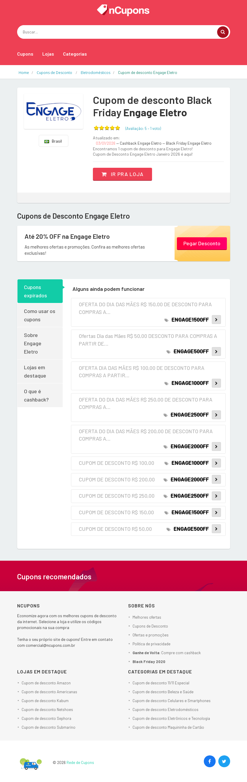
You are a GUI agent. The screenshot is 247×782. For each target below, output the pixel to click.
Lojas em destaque (35, 371)
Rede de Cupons (80, 762)
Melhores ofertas (147, 617)
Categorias (75, 54)
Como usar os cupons (39, 315)
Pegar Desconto (201, 243)
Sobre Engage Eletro (32, 343)
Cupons (25, 54)
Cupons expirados (35, 291)
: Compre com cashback (167, 652)
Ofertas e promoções (151, 634)
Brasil (53, 140)
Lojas (48, 54)
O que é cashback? (36, 395)
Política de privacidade (151, 643)
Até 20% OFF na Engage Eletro (68, 236)
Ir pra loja (123, 174)
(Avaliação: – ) (143, 128)
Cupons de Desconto (150, 625)
